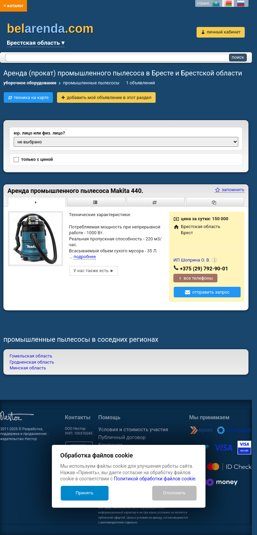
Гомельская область (31, 355)
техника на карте (31, 97)
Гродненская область (32, 362)
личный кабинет (223, 31)
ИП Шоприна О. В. (191, 260)
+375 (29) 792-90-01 (204, 269)
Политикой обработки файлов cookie (155, 478)
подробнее (85, 256)
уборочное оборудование (29, 82)
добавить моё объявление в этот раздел (109, 97)
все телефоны (198, 278)
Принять (84, 492)
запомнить (229, 189)
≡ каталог (13, 5)
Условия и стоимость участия (133, 429)
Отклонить (174, 492)
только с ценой (33, 159)
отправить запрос (211, 292)
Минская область (28, 367)
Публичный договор (122, 437)
